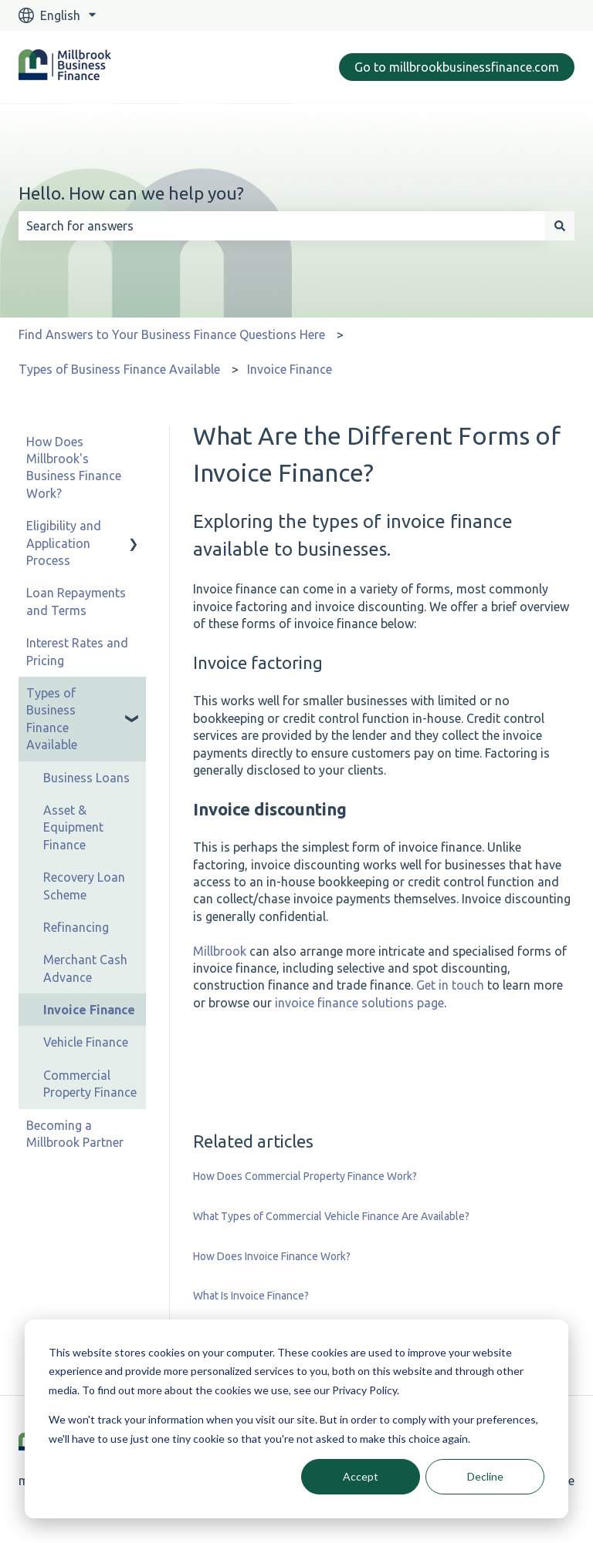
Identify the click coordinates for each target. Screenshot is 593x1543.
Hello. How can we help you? (131, 193)
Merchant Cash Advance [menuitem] (85, 968)
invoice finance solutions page (359, 1003)
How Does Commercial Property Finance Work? (305, 1176)
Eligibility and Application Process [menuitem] (63, 543)
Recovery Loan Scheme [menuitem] (84, 885)
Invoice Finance (289, 369)
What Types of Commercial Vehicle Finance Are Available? (331, 1216)
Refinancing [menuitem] (76, 927)
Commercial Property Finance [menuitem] (90, 1083)
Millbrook (219, 951)
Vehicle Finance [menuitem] (85, 1042)
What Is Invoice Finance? (251, 1295)
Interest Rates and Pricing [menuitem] (77, 651)
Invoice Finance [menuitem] (89, 1010)
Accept (360, 1476)
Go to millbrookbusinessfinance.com (456, 67)
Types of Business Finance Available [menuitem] (51, 718)
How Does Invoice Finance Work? (272, 1256)
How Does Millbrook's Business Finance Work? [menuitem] (73, 467)
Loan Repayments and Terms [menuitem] (76, 601)
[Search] (559, 225)
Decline (485, 1476)
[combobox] (282, 225)
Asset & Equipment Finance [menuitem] (73, 827)
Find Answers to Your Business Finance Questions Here (172, 334)
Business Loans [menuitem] (86, 778)
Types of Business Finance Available (119, 369)
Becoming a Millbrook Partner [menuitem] (75, 1133)
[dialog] (296, 1418)
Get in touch (450, 985)
